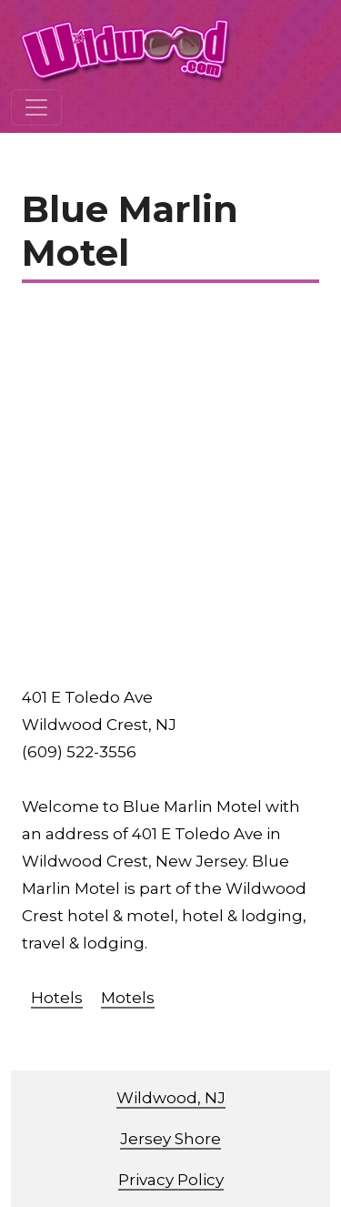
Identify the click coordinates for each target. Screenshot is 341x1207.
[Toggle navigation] (36, 107)
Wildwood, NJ (171, 1098)
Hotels (57, 998)
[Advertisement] (170, 490)
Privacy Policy (171, 1180)
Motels (128, 998)
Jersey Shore (170, 1139)
